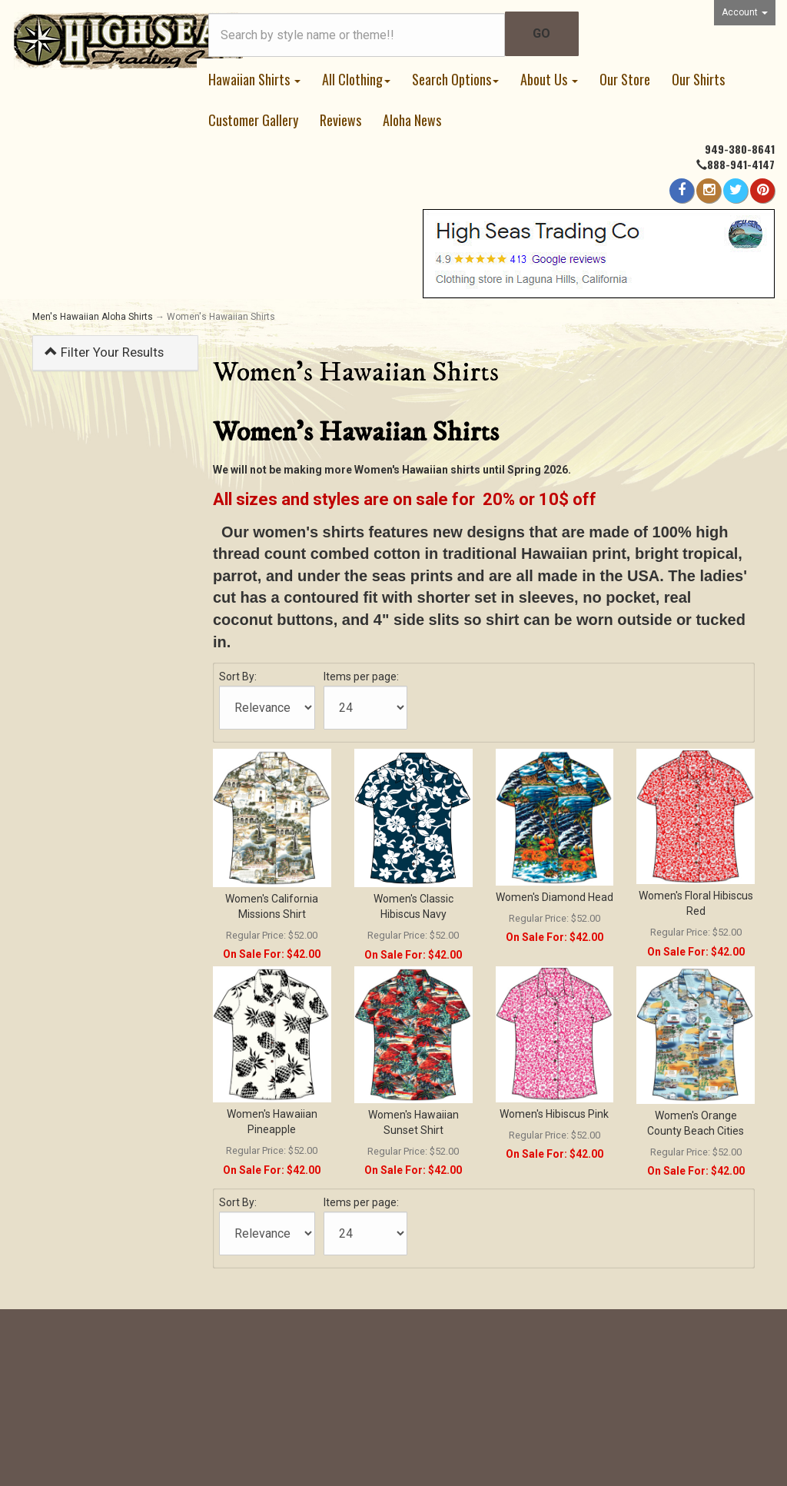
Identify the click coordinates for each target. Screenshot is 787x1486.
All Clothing (356, 79)
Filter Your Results (104, 352)
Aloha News (412, 120)
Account (745, 12)
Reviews (340, 120)
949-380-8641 (740, 149)
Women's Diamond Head (554, 897)
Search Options (455, 79)
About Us (549, 79)
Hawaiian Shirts (254, 79)
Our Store (624, 79)
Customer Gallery (253, 120)
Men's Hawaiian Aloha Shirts (92, 316)
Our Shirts (698, 79)
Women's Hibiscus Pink (554, 1114)
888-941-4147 (741, 164)
